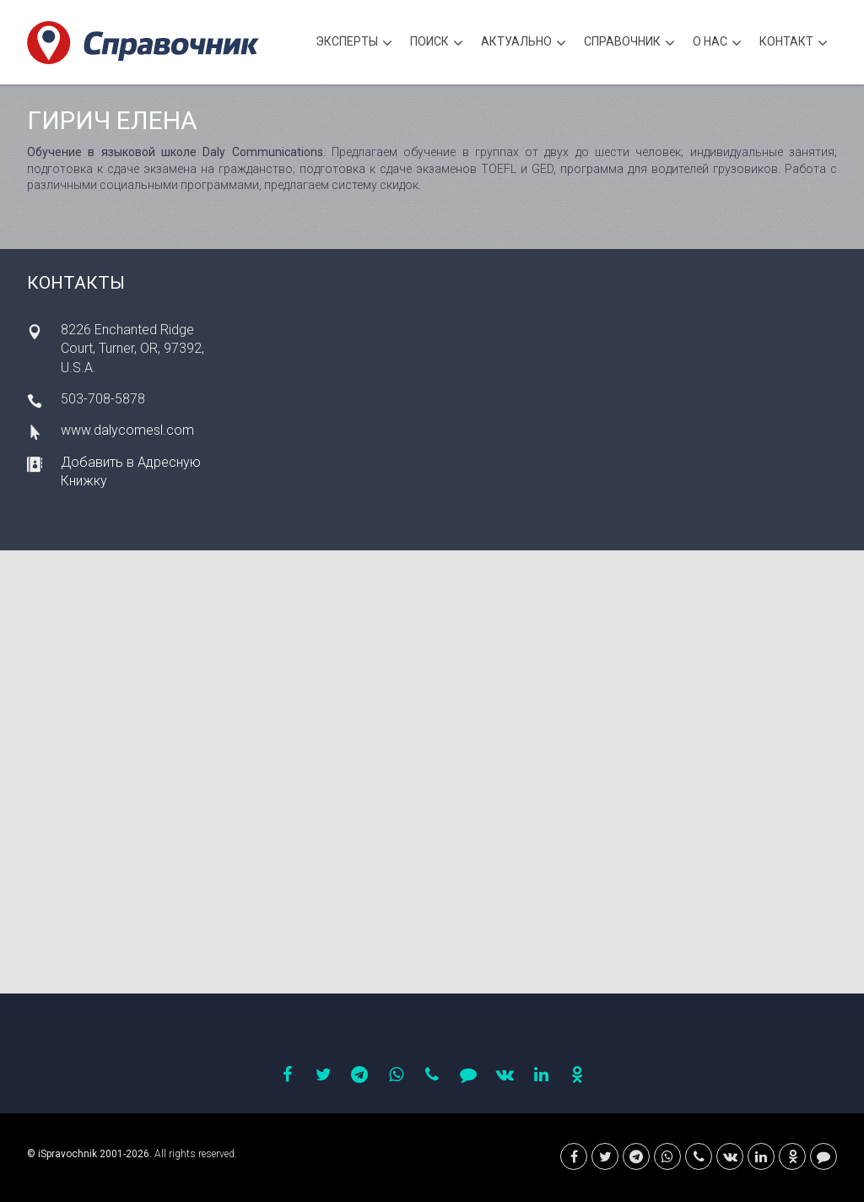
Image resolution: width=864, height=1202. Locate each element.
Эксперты (354, 43)
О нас (717, 43)
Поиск (436, 43)
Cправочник (629, 43)
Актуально (523, 43)
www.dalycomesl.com (127, 430)
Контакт (793, 43)
